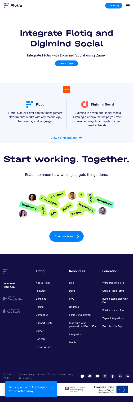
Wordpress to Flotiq (113, 282)
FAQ (71, 298)
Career (39, 330)
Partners (40, 338)
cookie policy (25, 391)
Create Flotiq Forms (113, 290)
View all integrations (64, 137)
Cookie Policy (66, 374)
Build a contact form (113, 310)
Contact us (42, 314)
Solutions (41, 298)
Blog (71, 282)
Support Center (44, 322)
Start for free (64, 236)
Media (72, 342)
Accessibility (26, 378)
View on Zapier (66, 63)
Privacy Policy (26, 374)
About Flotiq (43, 282)
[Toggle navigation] (127, 5)
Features (41, 290)
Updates (74, 306)
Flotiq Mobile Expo (112, 326)
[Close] (52, 387)
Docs (72, 290)
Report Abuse (43, 347)
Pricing (40, 306)
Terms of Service (46, 374)
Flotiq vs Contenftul (80, 314)
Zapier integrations (113, 318)
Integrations (76, 334)
